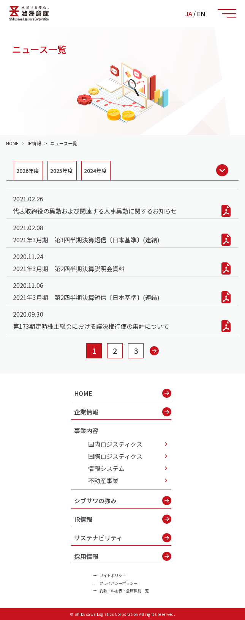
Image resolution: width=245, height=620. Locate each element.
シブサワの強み (122, 500)
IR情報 (122, 519)
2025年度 (61, 170)
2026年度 (27, 170)
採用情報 (122, 556)
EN (201, 13)
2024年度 (95, 170)
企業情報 (122, 411)
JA (188, 13)
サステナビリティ (122, 537)
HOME (122, 393)
